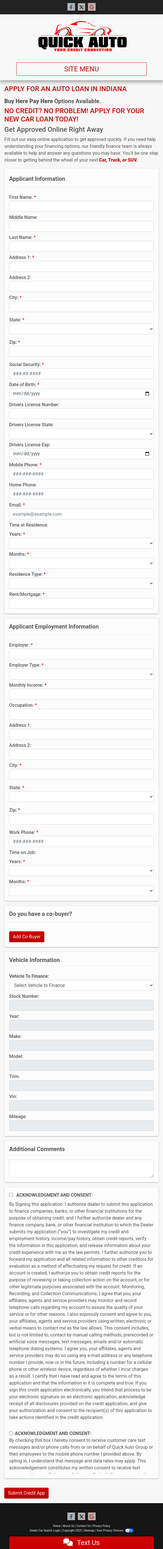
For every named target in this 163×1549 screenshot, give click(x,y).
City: (13, 297)
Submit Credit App (26, 1493)
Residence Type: (26, 574)
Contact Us (83, 1526)
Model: (16, 1056)
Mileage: (18, 1116)
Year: (14, 1016)
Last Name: (21, 237)
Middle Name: (23, 217)
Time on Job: (22, 852)
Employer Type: (24, 665)
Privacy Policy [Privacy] (101, 1526)
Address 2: (20, 277)
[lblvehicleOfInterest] (81, 985)
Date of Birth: (22, 384)
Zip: (13, 342)
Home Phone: (23, 485)
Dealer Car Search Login (45, 1530)
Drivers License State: (31, 424)
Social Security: (25, 364)
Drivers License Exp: (29, 444)
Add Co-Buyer (27, 936)
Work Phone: (22, 832)
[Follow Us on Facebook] (71, 7)
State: (15, 320)
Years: (15, 534)
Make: (15, 1036)
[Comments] (81, 1168)
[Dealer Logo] (81, 36)
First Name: (21, 197)
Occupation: (21, 705)
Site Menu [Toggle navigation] (81, 69)
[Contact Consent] (11, 1433)
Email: (15, 505)
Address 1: (20, 257)
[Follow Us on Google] (92, 7)
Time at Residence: (28, 525)
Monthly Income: (26, 685)
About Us (68, 1526)
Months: (17, 554)
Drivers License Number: (34, 404)
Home (57, 1526)
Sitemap (89, 1530)
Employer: (19, 645)
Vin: (13, 1096)
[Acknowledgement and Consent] (11, 1195)
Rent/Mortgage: (25, 594)
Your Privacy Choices (114, 1530)
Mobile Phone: (24, 465)
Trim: (14, 1076)
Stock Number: (24, 996)
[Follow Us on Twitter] (81, 7)
